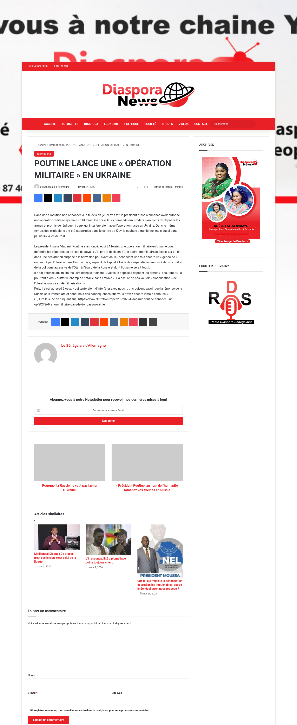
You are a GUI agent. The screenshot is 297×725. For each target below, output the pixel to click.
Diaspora (91, 124)
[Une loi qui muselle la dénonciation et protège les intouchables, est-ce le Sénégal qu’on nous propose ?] (160, 549)
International (56, 144)
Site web (117, 691)
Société (150, 124)
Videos (184, 124)
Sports (167, 124)
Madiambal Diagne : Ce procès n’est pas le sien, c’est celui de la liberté (55, 556)
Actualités (69, 124)
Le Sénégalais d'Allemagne (56, 186)
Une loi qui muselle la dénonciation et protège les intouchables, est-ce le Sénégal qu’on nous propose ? (160, 583)
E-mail (33, 691)
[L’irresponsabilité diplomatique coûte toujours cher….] (108, 538)
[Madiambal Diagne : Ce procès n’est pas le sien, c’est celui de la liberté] (57, 536)
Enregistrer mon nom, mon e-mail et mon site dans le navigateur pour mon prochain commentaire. (90, 709)
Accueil (50, 124)
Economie (111, 124)
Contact (200, 124)
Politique (131, 124)
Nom (31, 674)
